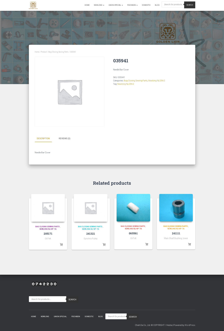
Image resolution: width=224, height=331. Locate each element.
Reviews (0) (64, 138)
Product (44, 52)
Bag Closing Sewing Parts (58, 52)
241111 (176, 233)
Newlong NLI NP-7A (48, 229)
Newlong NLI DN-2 (156, 80)
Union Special (116, 5)
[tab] (45, 138)
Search (72, 299)
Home (87, 5)
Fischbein (132, 5)
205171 (48, 233)
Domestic (146, 5)
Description (43, 138)
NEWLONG (99, 5)
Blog (157, 5)
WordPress (190, 325)
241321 (90, 233)
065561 (133, 233)
